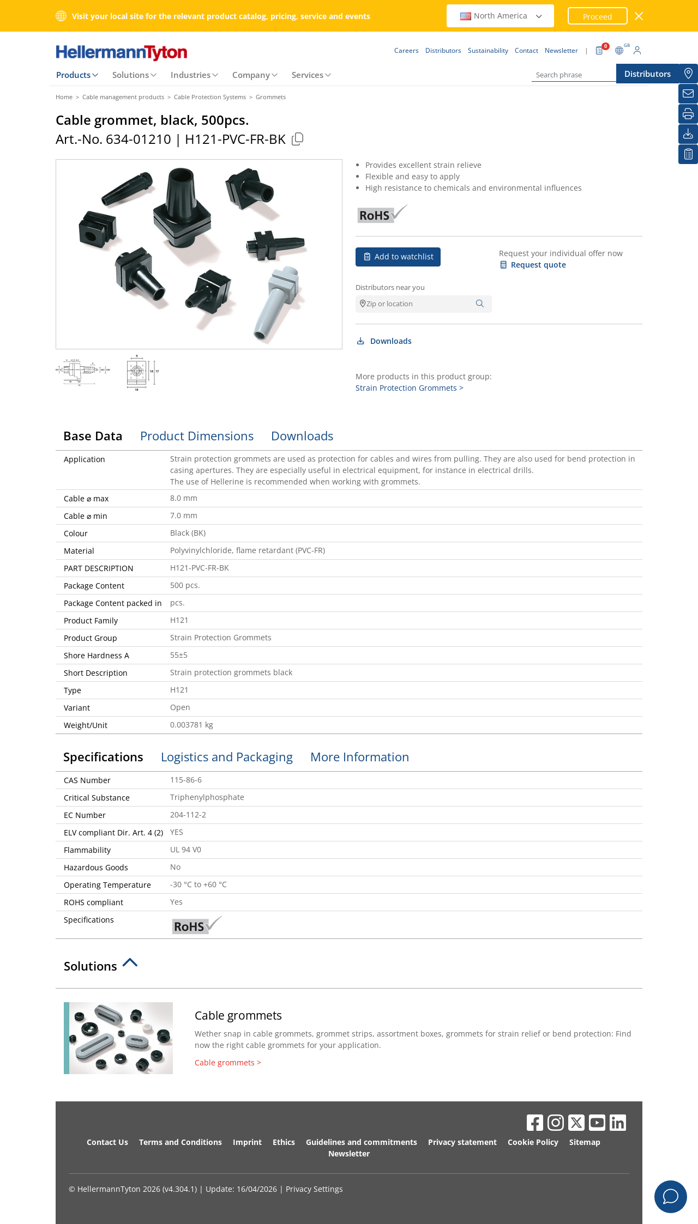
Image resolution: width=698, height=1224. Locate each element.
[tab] (349, 969)
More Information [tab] (360, 756)
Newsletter (349, 1153)
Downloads (384, 341)
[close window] (639, 16)
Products (73, 74)
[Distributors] (688, 73)
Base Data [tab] (93, 435)
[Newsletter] (688, 94)
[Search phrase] (586, 75)
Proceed (597, 16)
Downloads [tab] (302, 435)
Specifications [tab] (103, 756)
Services (307, 74)
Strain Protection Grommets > (410, 388)
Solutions (130, 74)
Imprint (247, 1142)
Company (251, 74)
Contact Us (107, 1142)
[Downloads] (688, 134)
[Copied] (297, 138)
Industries (190, 74)
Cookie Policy (533, 1142)
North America (501, 15)
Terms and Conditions (180, 1142)
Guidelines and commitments (361, 1142)
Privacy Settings (314, 1189)
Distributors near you (390, 287)
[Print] (688, 114)
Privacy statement (462, 1142)
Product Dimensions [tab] (197, 435)
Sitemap (584, 1142)
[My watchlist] (688, 154)
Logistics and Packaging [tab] (227, 756)
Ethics (284, 1142)
